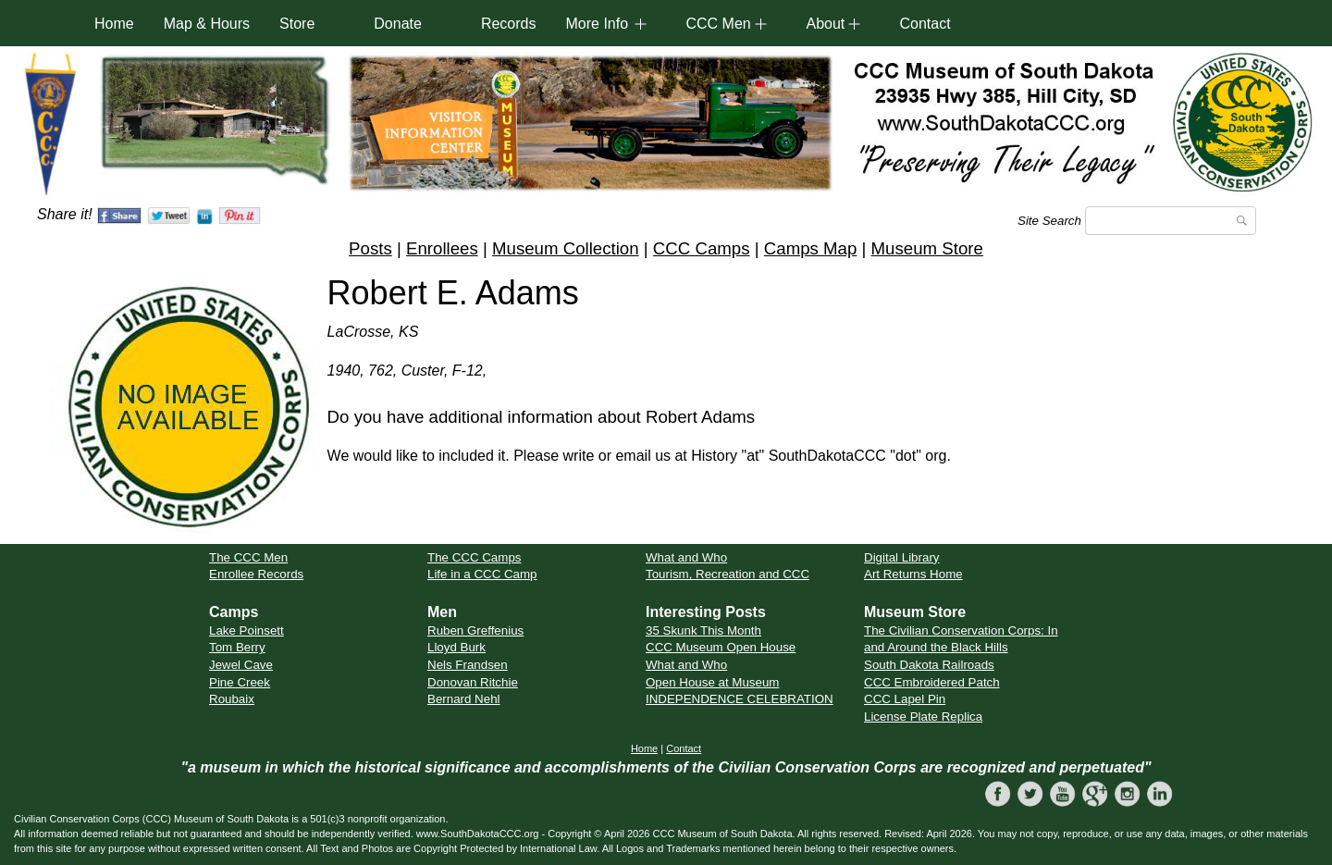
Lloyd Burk (456, 647)
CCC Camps (701, 248)
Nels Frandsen (467, 665)
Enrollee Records (256, 574)
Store (296, 23)
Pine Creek (239, 682)
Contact (924, 23)
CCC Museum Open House (721, 647)
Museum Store (927, 248)
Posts (370, 248)
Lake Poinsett (246, 630)
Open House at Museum (712, 682)
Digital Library (901, 557)
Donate (398, 23)
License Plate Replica (923, 716)
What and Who (686, 557)
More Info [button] (596, 23)
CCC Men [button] (717, 23)
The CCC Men (248, 557)
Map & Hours (207, 23)
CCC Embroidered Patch (932, 682)
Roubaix (231, 699)
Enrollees (442, 248)
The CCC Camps (474, 557)
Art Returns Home (913, 574)
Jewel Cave (241, 665)
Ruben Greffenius (475, 630)
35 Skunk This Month (703, 630)
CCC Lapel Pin (904, 699)
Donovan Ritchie (472, 682)
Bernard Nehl (463, 699)
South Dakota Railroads (929, 665)
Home (114, 23)
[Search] (1170, 220)
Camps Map (810, 248)
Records (508, 23)
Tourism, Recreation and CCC (727, 574)
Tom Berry (237, 647)
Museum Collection (565, 248)
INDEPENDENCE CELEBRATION (739, 699)
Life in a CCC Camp (482, 574)
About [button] (825, 23)
